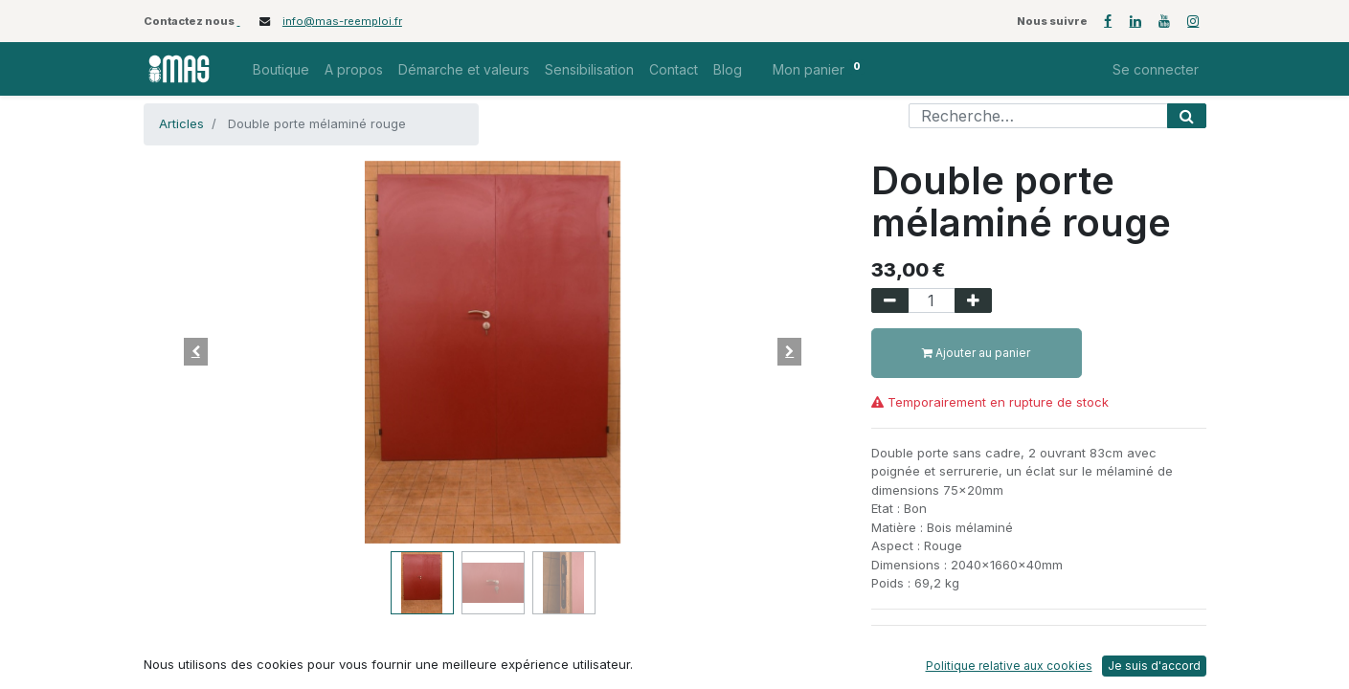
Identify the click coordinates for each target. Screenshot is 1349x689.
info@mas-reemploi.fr (342, 21)
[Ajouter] (973, 300)
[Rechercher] (1186, 115)
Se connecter (1156, 69)
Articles (181, 123)
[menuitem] (281, 69)
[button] (196, 352)
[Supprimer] (890, 300)
